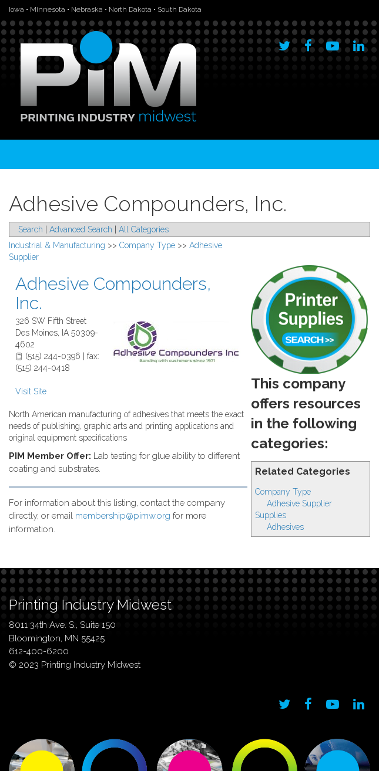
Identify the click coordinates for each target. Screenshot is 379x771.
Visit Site (30, 391)
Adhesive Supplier (299, 503)
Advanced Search (80, 229)
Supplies (270, 515)
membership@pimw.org (122, 515)
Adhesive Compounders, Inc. (113, 293)
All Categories (144, 229)
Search (30, 229)
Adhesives (285, 527)
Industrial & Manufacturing (57, 245)
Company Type (283, 491)
